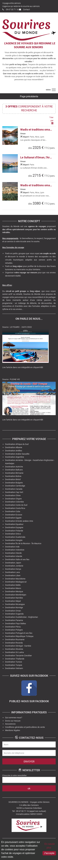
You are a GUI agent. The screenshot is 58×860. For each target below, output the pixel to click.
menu (48, 90)
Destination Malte (13, 585)
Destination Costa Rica (15, 508)
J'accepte (49, 853)
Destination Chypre (13, 498)
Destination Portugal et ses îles (18, 633)
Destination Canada (13, 489)
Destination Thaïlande (14, 659)
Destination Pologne (14, 630)
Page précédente (29, 96)
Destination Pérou (13, 627)
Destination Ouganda (14, 614)
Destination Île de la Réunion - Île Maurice (23, 543)
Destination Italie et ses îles (17, 559)
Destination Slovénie (14, 649)
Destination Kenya (13, 569)
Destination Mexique (14, 591)
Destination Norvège (14, 607)
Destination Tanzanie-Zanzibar (18, 655)
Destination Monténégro (15, 595)
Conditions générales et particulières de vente (25, 727)
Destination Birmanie (14, 473)
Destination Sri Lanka (14, 652)
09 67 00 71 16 (10, 9)
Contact (24, 9)
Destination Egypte (13, 518)
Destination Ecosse (13, 515)
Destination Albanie (13, 447)
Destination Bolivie (13, 476)
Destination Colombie (14, 502)
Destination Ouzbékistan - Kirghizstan (21, 617)
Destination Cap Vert (14, 492)
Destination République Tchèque (19, 636)
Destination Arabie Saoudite (17, 454)
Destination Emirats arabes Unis (19, 521)
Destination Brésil (13, 479)
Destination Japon (13, 563)
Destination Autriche (14, 466)
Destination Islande (13, 556)
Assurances (10, 724)
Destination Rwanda (14, 643)
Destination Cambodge (15, 486)
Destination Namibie (14, 598)
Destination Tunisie (13, 662)
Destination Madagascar (16, 582)
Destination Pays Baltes (15, 623)
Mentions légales (12, 730)
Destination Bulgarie (14, 482)
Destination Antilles (13, 450)
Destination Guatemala (15, 537)
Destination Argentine (14, 457)
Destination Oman (13, 611)
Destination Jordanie (14, 566)
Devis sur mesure (12, 721)
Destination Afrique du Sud (16, 444)
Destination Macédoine (15, 579)
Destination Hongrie (13, 540)
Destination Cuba (12, 511)
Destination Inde (12, 547)
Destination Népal (13, 601)
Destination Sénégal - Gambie (18, 646)
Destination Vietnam (14, 668)
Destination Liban (12, 575)
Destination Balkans (14, 470)
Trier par (51, 120)
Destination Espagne (14, 527)
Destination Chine (13, 495)
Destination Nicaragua (15, 604)
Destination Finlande (14, 531)
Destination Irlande (13, 553)
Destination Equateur (14, 524)
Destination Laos (12, 572)
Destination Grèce (13, 534)
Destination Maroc (13, 588)
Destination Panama (14, 620)
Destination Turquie (13, 665)
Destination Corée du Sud (16, 505)
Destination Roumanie (14, 639)
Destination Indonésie (14, 550)
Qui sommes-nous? (13, 717)
